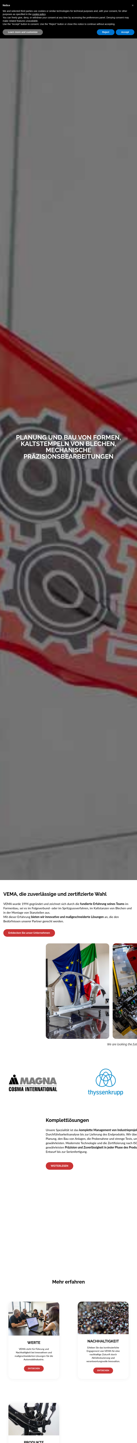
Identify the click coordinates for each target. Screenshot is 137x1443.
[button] (132, 5)
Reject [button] (105, 32)
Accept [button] (125, 32)
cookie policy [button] (38, 14)
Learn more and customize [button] (23, 32)
